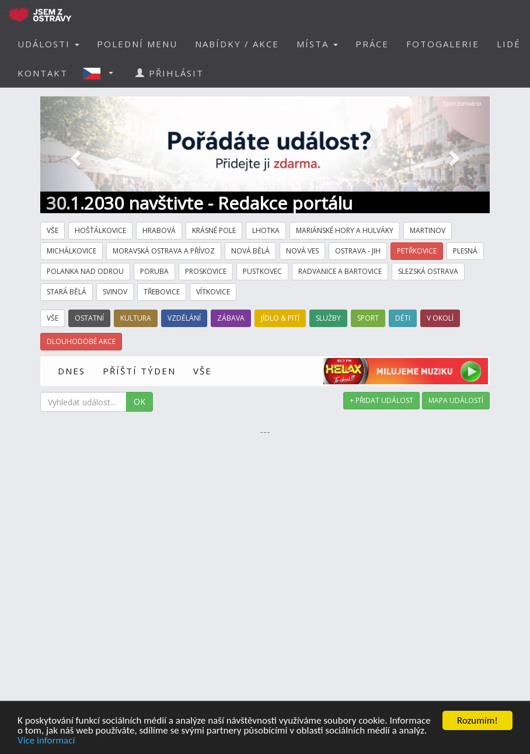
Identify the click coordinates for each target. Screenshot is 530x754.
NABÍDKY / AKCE (237, 44)
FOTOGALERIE (442, 44)
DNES (71, 371)
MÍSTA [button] (317, 44)
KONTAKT (43, 73)
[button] (101, 73)
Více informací (46, 741)
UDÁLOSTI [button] (48, 44)
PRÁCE (372, 44)
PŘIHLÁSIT (169, 73)
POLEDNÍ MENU (137, 44)
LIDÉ (509, 44)
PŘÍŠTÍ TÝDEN (139, 371)
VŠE (202, 371)
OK (139, 401)
